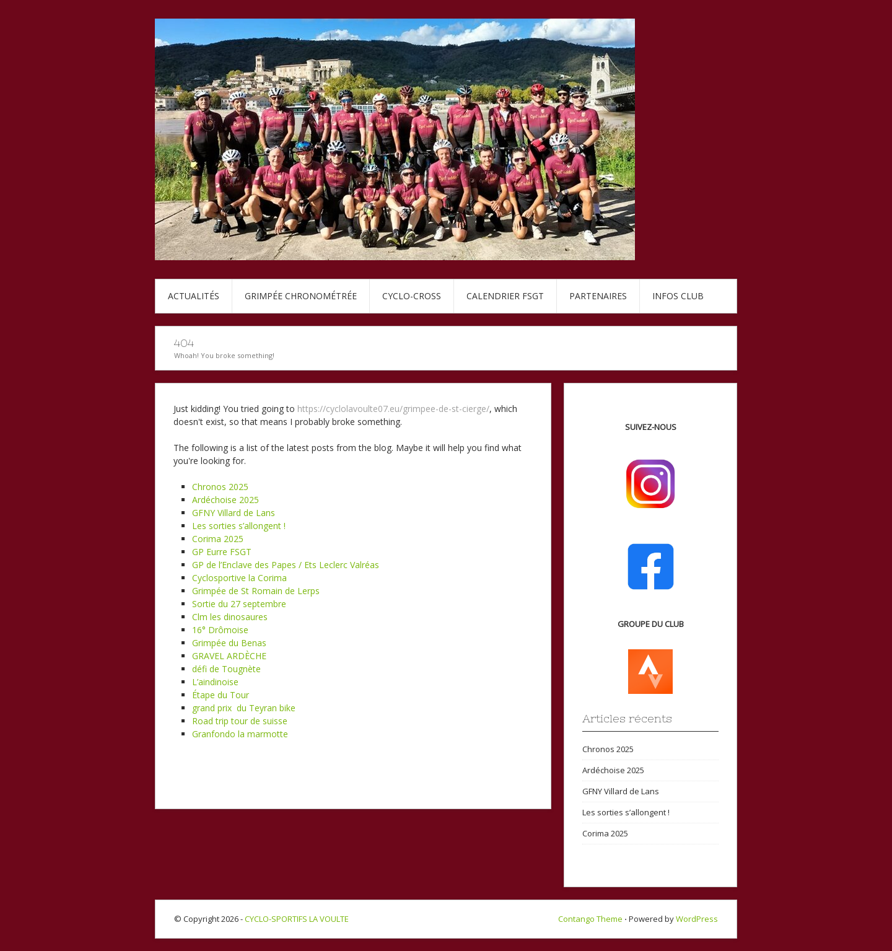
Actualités (193, 296)
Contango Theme (590, 918)
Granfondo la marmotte (240, 734)
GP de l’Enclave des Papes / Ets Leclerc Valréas (285, 565)
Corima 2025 (217, 539)
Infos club (678, 296)
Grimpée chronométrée (301, 296)
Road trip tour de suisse (239, 721)
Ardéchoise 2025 (225, 500)
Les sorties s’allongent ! (239, 526)
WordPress (697, 918)
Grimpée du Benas (229, 643)
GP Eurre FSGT (221, 552)
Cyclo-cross (411, 296)
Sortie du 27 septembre (239, 604)
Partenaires (598, 296)
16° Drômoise (220, 630)
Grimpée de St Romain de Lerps (256, 591)
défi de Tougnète (226, 669)
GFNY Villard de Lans (233, 513)
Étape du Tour (220, 695)
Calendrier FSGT (505, 296)
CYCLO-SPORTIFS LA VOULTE (297, 918)
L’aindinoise (215, 682)
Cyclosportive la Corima (239, 578)
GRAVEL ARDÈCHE (229, 656)
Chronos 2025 (220, 487)
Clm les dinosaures (230, 617)
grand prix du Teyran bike (243, 708)
